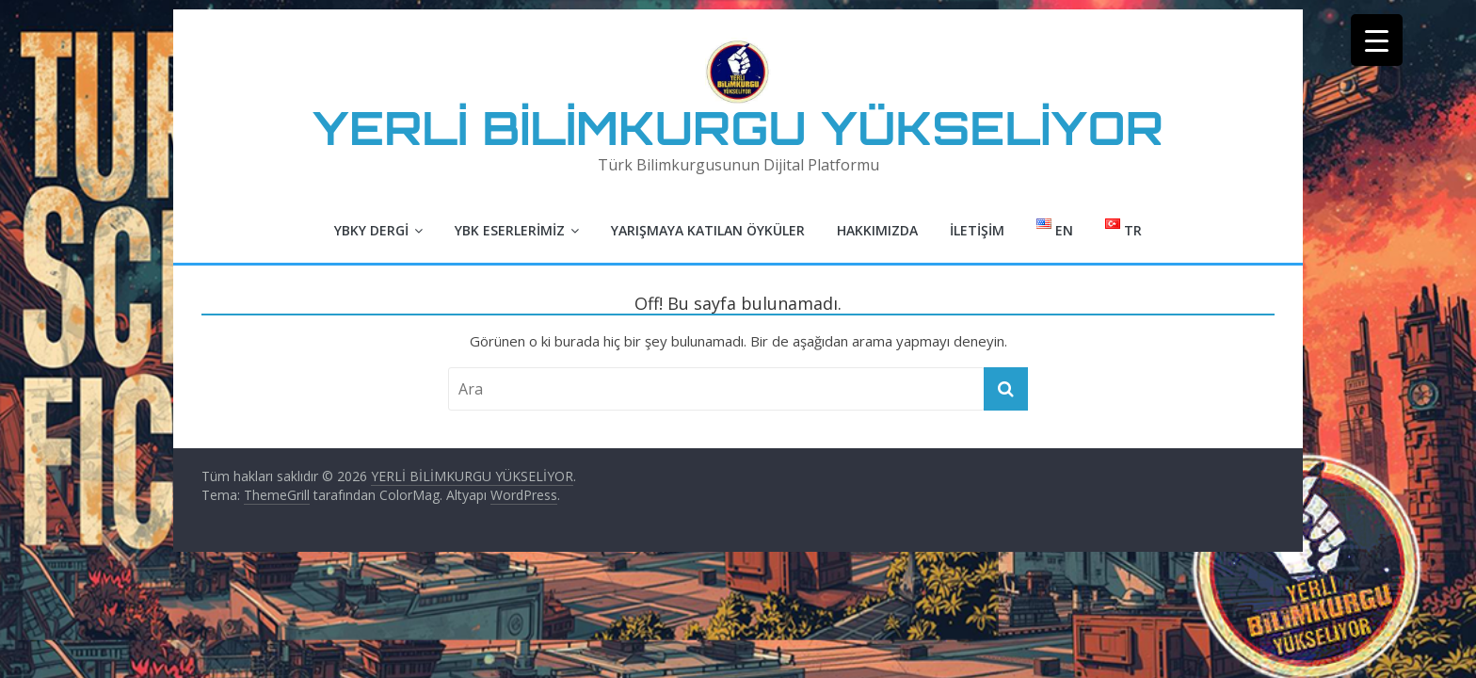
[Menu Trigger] (1377, 40)
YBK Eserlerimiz (510, 230)
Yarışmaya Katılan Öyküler (708, 230)
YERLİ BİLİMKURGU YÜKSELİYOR (738, 127)
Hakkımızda (877, 230)
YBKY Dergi (371, 230)
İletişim (977, 230)
